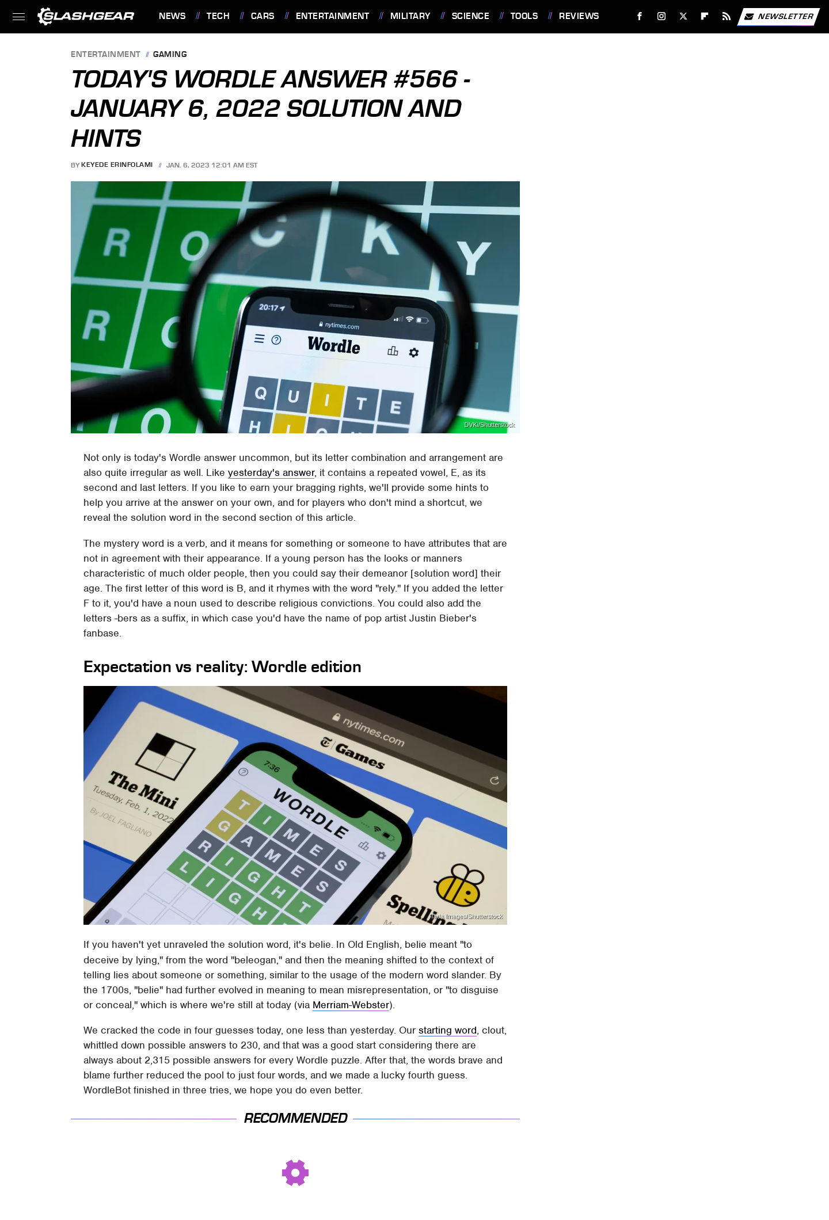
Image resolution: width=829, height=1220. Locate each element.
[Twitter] (683, 16)
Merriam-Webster (351, 1004)
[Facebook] (640, 16)
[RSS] (726, 16)
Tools (524, 16)
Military (410, 16)
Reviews (579, 16)
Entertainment (333, 16)
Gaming (170, 55)
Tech (218, 16)
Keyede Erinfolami (117, 165)
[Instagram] (661, 16)
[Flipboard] (705, 16)
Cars (263, 16)
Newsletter (778, 17)
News (172, 16)
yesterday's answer (271, 472)
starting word (448, 1030)
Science (471, 16)
